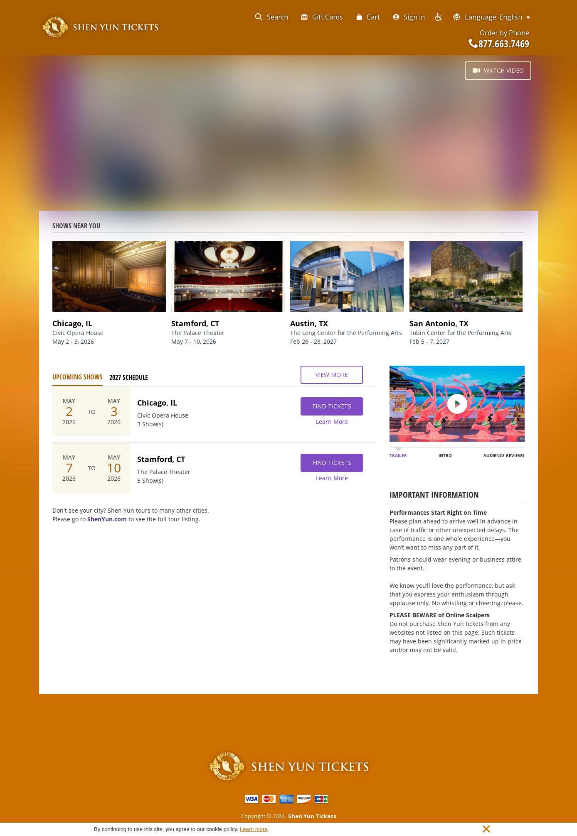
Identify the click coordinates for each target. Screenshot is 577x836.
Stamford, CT (161, 459)
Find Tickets (332, 406)
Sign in (408, 17)
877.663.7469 (499, 43)
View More (332, 375)
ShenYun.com (107, 519)
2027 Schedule (128, 377)
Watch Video (498, 70)
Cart (367, 17)
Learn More (332, 421)
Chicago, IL (157, 403)
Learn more (253, 829)
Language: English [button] (492, 16)
